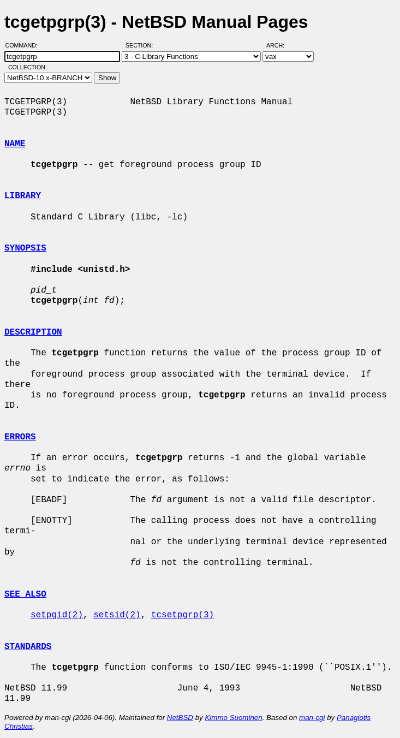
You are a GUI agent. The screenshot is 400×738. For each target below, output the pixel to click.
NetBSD (180, 717)
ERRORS (20, 437)
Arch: (280, 45)
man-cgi (312, 717)
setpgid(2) (57, 615)
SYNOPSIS (25, 248)
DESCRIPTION (33, 332)
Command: (24, 45)
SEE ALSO (25, 594)
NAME (14, 144)
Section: (142, 45)
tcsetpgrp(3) (182, 615)
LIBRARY (22, 196)
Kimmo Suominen (233, 717)
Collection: (27, 67)
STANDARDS (27, 647)
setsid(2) (116, 615)
